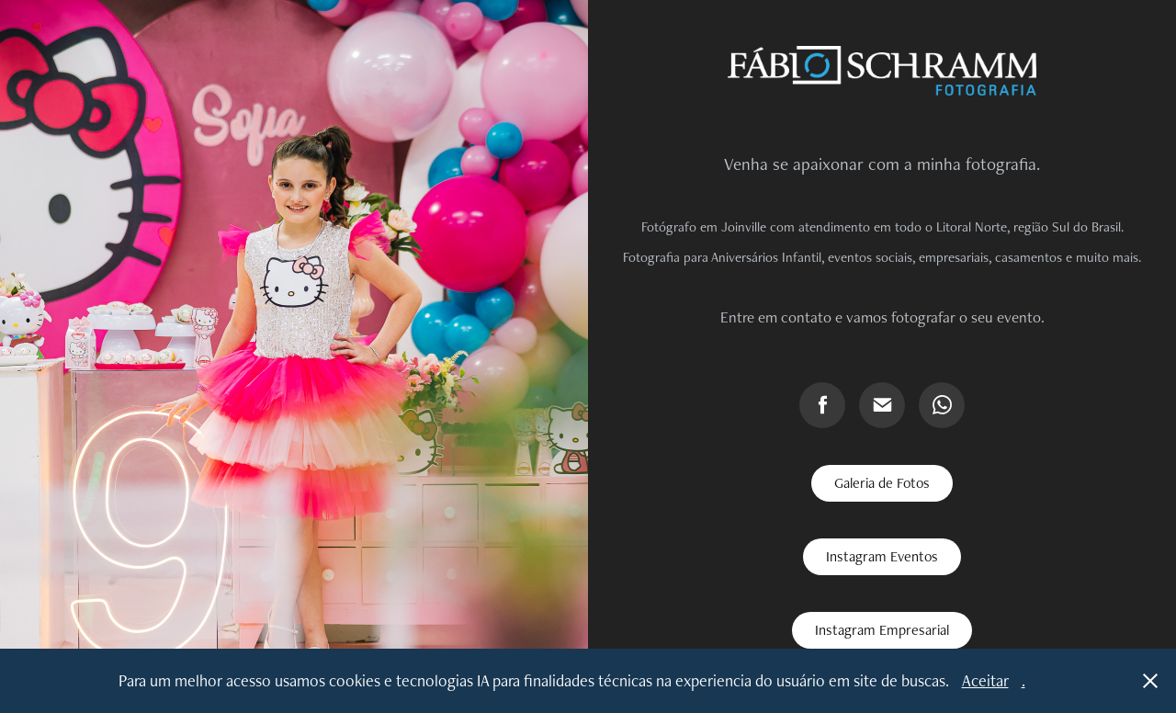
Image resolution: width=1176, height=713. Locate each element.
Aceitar (985, 680)
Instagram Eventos (882, 556)
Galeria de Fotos (882, 482)
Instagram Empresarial (882, 629)
